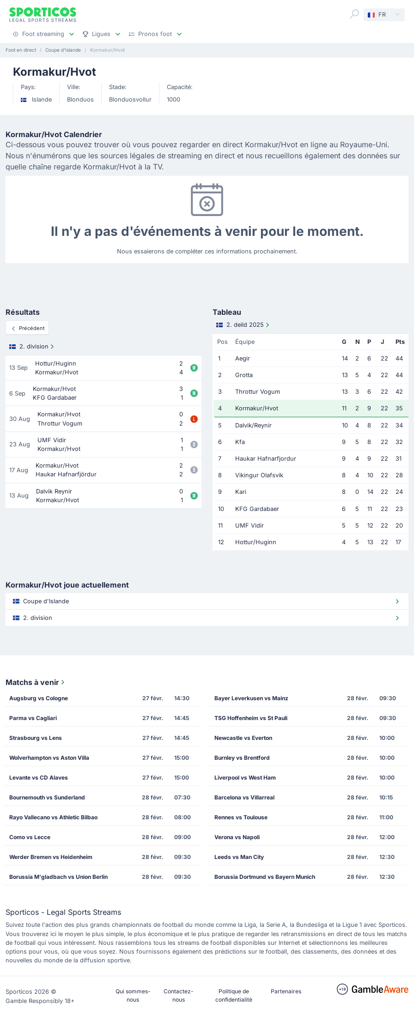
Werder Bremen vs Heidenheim (50, 856)
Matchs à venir (36, 682)
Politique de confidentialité (233, 995)
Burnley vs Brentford (242, 757)
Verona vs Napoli (237, 837)
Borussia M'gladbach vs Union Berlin (58, 876)
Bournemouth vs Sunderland (47, 797)
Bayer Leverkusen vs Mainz (251, 698)
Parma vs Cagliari (33, 718)
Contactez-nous (179, 995)
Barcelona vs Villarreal (244, 797)
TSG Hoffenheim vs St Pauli (250, 718)
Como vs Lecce (29, 837)
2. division (32, 346)
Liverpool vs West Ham (245, 777)
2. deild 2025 (243, 325)
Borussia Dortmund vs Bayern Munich (264, 876)
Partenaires (286, 991)
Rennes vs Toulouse (241, 817)
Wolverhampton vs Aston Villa (49, 757)
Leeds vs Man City (239, 856)
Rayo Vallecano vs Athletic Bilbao (53, 817)
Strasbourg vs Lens (35, 737)
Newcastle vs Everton (243, 737)
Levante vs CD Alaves (38, 777)
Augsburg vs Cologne (38, 698)
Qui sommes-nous (133, 995)
